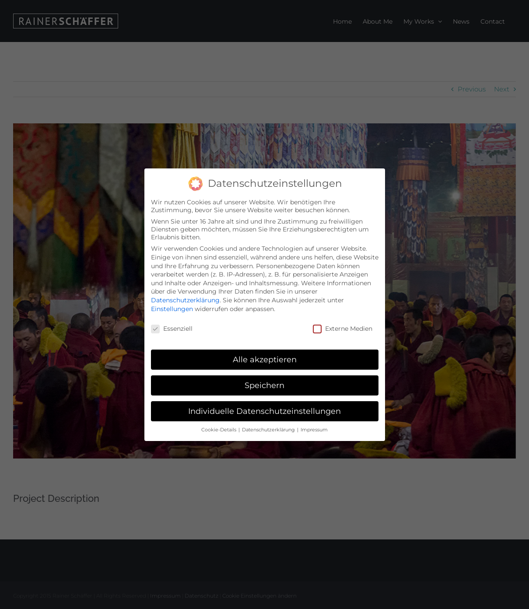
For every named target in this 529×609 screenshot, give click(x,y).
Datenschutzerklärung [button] (269, 428)
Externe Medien (342, 328)
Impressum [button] (314, 428)
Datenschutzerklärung (185, 299)
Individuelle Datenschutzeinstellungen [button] (264, 410)
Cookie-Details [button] (219, 428)
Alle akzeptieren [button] (265, 358)
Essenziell (172, 328)
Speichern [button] (264, 384)
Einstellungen (172, 308)
